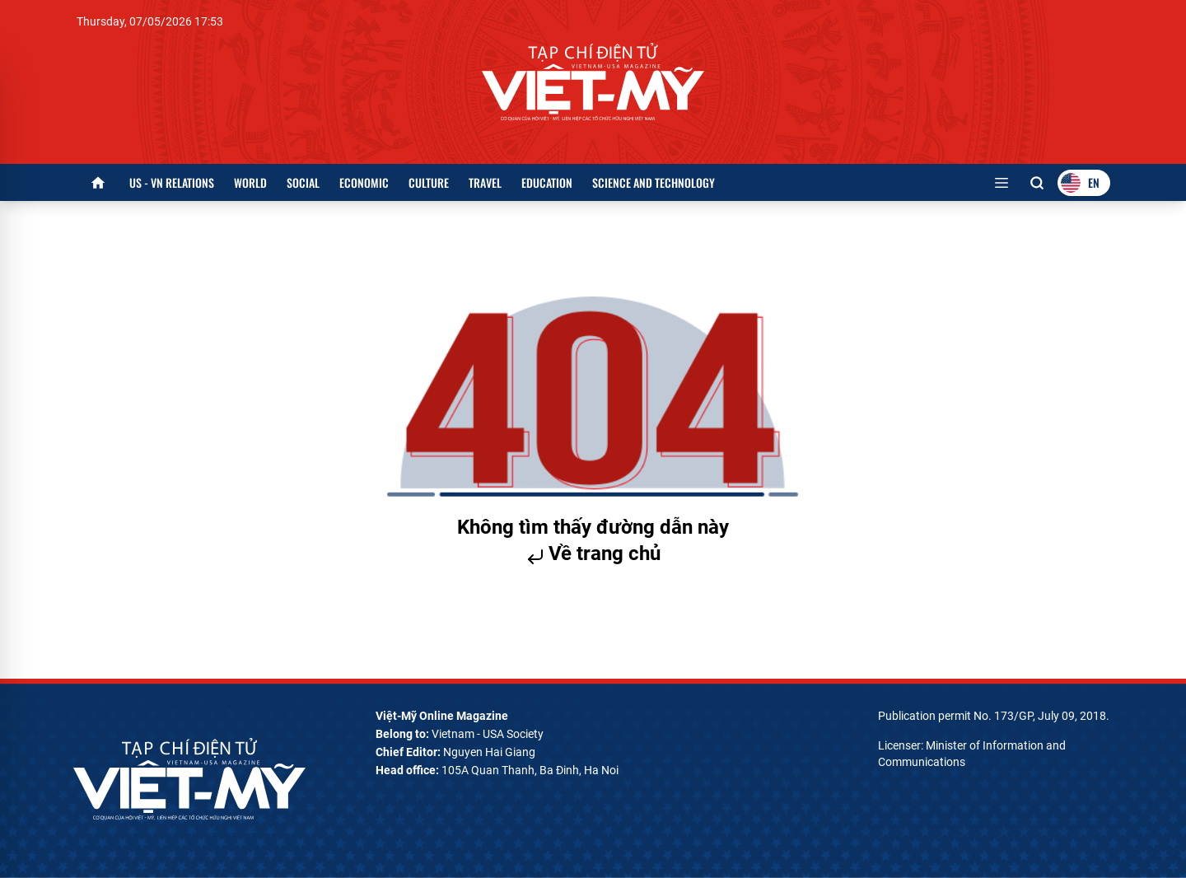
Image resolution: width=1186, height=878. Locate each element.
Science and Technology (653, 182)
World (250, 182)
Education (546, 182)
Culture (429, 182)
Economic (364, 182)
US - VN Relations (171, 182)
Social (303, 182)
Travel (485, 182)
